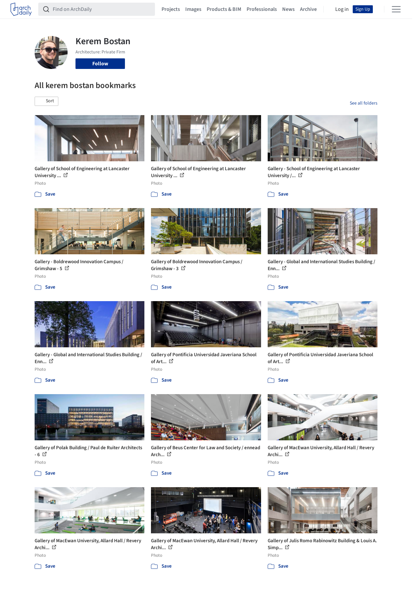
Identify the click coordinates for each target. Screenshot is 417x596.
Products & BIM (224, 9)
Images (193, 9)
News (288, 9)
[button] (46, 101)
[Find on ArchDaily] (102, 9)
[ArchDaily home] (21, 9)
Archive (308, 9)
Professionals (262, 9)
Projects (171, 9)
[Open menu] (396, 9)
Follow (100, 63)
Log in (342, 9)
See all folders (363, 103)
